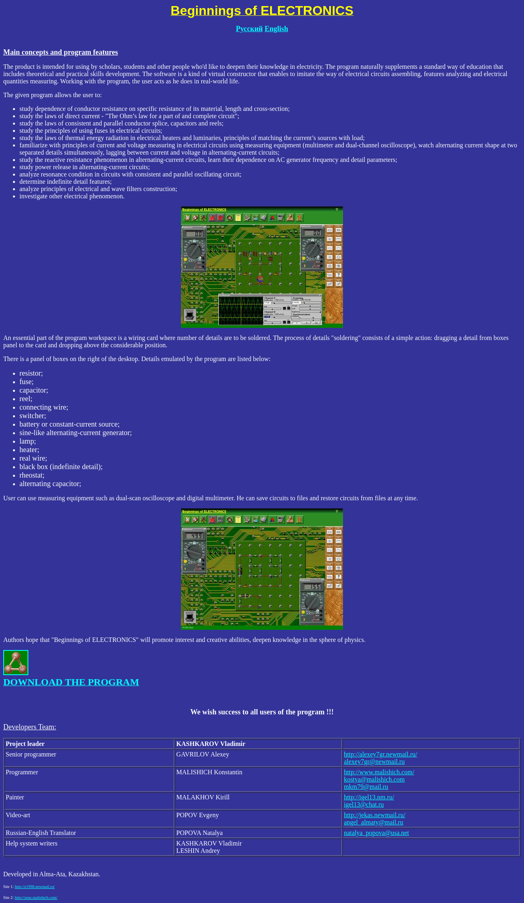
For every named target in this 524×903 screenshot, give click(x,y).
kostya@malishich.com (374, 779)
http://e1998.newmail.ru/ (35, 886)
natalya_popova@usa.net (376, 832)
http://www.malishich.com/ (379, 772)
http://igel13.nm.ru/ (369, 797)
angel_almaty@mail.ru (373, 822)
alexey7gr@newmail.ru (374, 761)
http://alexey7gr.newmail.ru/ (380, 754)
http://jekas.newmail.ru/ (374, 815)
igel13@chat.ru (364, 804)
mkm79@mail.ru (366, 786)
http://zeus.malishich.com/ (36, 897)
